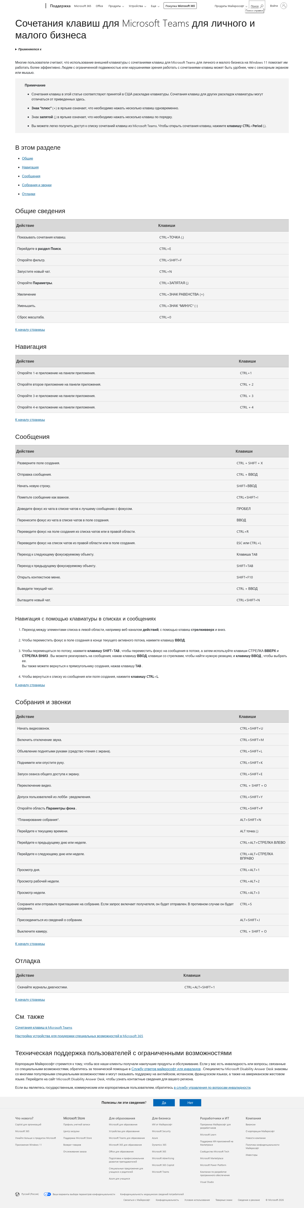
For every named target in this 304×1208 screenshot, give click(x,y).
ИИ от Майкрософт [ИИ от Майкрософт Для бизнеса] (162, 1124)
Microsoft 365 (82, 6)
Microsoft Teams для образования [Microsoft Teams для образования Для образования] (127, 1138)
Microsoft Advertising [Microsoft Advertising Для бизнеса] (163, 1158)
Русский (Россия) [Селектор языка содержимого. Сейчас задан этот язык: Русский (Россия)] (30, 1194)
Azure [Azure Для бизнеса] (155, 1138)
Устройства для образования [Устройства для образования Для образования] (124, 1131)
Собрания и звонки (37, 185)
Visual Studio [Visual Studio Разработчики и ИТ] (207, 1181)
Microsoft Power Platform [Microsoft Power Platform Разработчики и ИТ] (213, 1165)
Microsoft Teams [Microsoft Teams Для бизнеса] (160, 1171)
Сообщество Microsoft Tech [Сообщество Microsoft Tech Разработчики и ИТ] (214, 1151)
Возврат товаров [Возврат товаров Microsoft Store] (72, 1144)
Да (164, 1102)
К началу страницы (30, 329)
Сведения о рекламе (249, 1199)
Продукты (115, 6)
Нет (190, 1102)
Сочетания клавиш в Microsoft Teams (43, 1027)
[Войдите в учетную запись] (278, 6)
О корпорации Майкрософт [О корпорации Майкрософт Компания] (260, 1131)
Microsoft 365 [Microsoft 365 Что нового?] (22, 1131)
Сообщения (31, 176)
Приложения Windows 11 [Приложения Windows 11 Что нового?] (28, 1144)
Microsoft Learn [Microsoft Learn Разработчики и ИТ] (208, 1134)
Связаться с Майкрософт (137, 1199)
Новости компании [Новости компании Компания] (256, 1138)
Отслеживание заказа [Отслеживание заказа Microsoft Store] (75, 1151)
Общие (27, 158)
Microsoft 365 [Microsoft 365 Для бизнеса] (159, 1151)
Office (99, 6)
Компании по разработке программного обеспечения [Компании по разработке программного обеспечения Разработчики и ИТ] (215, 1173)
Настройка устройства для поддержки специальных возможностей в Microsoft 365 (79, 1036)
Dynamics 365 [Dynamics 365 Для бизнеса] (159, 1144)
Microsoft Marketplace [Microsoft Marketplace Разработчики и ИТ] (211, 1158)
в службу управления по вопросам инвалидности (212, 1087)
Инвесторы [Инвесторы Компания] (252, 1154)
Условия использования (197, 1199)
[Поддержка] (60, 6)
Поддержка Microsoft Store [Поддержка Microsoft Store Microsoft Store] (77, 1138)
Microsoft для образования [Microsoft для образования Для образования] (123, 1124)
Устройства (136, 6)
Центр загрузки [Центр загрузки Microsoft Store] (71, 1131)
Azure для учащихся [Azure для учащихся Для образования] (119, 1178)
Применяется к (29, 49)
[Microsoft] (29, 6)
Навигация (30, 167)
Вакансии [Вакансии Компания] (250, 1124)
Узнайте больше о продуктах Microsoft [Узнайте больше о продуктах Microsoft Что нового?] (35, 1138)
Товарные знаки (224, 1199)
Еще (153, 6)
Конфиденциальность (167, 1199)
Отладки (28, 194)
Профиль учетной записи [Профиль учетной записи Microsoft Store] (76, 1124)
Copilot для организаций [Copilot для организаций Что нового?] (28, 1124)
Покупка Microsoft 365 (180, 6)
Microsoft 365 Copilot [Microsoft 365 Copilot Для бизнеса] (163, 1165)
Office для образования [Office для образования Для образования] (121, 1151)
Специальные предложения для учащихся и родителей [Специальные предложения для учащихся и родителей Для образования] (126, 1170)
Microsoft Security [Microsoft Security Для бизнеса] (161, 1131)
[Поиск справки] (257, 5)
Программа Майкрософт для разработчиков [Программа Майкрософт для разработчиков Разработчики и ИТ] (215, 1126)
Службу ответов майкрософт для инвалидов (166, 1069)
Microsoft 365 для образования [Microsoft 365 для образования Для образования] (125, 1144)
